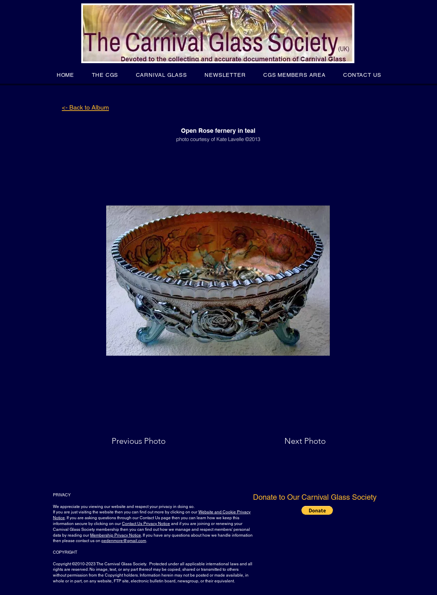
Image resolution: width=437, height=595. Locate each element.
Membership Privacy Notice (115, 535)
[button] (105, 75)
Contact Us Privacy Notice (146, 523)
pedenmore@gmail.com (123, 540)
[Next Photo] (291, 441)
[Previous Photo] (148, 441)
